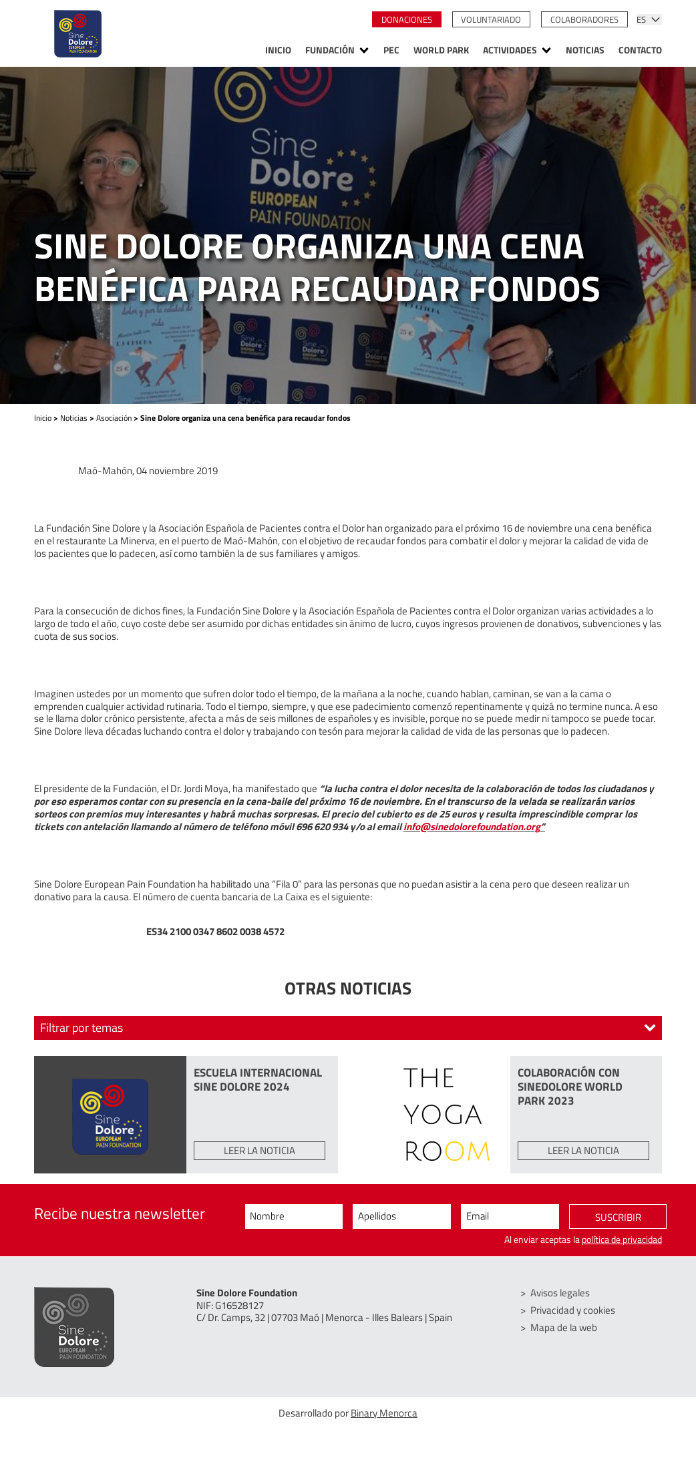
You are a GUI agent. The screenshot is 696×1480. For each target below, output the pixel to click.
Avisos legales (560, 1292)
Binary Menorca (384, 1413)
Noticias (585, 51)
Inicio (278, 51)
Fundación (330, 51)
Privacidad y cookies (572, 1310)
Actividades (510, 51)
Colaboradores (584, 19)
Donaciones (406, 19)
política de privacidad (622, 1239)
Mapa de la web (563, 1327)
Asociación (114, 417)
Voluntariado (491, 19)
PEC (391, 51)
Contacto (640, 51)
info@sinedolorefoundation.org (471, 826)
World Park (441, 51)
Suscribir (618, 1217)
